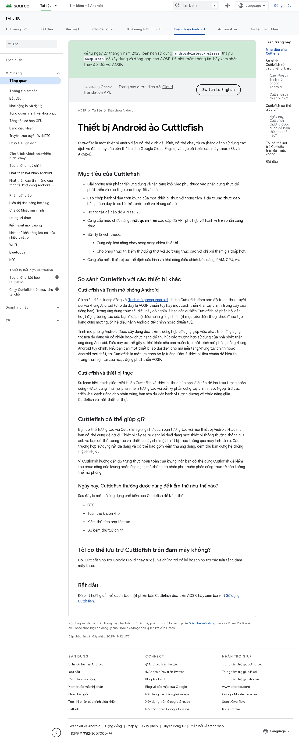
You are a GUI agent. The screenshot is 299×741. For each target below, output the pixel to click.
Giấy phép (150, 726)
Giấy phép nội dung (202, 623)
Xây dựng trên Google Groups (167, 701)
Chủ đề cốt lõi (103, 29)
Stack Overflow (233, 701)
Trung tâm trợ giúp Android (242, 664)
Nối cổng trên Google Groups (167, 709)
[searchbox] (31, 44)
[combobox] (196, 5)
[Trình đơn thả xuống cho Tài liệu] (57, 5)
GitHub (73, 709)
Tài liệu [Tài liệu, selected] (45, 5)
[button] (27, 73)
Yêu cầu (74, 672)
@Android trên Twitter (161, 664)
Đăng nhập (283, 5)
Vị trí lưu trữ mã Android (85, 664)
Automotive (228, 29)
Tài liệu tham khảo (264, 29)
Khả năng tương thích (144, 29)
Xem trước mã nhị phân (85, 687)
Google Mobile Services (239, 694)
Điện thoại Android (120, 110)
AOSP (82, 110)
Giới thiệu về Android (84, 726)
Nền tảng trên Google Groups (167, 694)
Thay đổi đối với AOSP (103, 64)
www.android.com (236, 687)
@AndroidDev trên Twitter (164, 672)
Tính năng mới (16, 29)
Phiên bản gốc (78, 694)
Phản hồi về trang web (207, 726)
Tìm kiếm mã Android (86, 5)
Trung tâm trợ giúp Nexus (240, 679)
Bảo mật (72, 29)
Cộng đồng (113, 726)
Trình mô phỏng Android (148, 300)
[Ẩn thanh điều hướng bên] (56, 732)
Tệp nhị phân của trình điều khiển (92, 701)
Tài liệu (13, 18)
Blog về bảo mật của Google (166, 687)
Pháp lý (132, 726)
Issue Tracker (231, 709)
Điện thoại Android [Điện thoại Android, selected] (189, 29)
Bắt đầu (46, 29)
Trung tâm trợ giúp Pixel (239, 672)
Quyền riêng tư (174, 726)
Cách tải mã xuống (82, 679)
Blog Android (155, 679)
